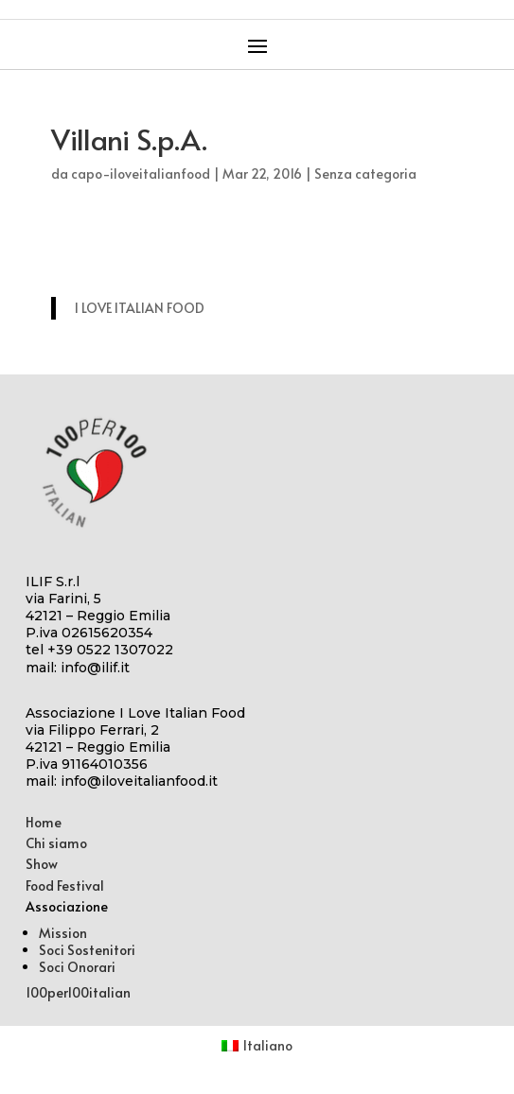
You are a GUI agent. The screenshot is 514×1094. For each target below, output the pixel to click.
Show (42, 864)
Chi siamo (56, 843)
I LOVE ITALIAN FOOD (139, 308)
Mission (63, 933)
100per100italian (78, 992)
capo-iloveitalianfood (140, 173)
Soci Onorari (77, 967)
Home (44, 822)
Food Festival (65, 885)
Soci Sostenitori (87, 950)
